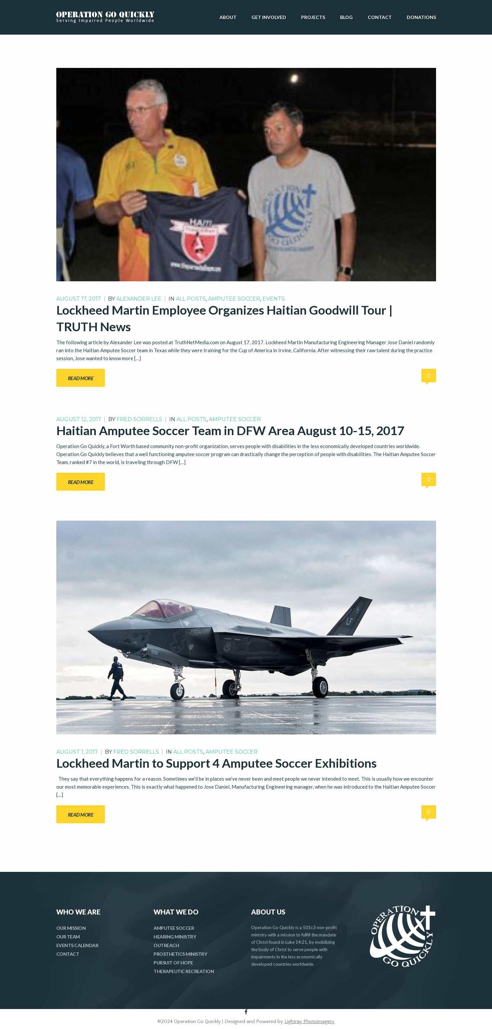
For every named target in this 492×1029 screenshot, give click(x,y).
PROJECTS (313, 17)
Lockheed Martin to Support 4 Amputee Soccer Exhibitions (216, 762)
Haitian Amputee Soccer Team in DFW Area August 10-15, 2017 (230, 430)
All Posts (191, 299)
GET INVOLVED (268, 17)
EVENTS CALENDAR (77, 945)
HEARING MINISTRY (175, 936)
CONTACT (380, 17)
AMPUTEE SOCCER (174, 928)
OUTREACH (166, 945)
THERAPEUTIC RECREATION (184, 971)
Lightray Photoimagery (309, 1021)
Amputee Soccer (234, 299)
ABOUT (228, 17)
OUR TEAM (68, 936)
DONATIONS (421, 17)
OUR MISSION (71, 928)
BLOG (346, 17)
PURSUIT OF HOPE (173, 962)
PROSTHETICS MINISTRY (180, 954)
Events (273, 299)
